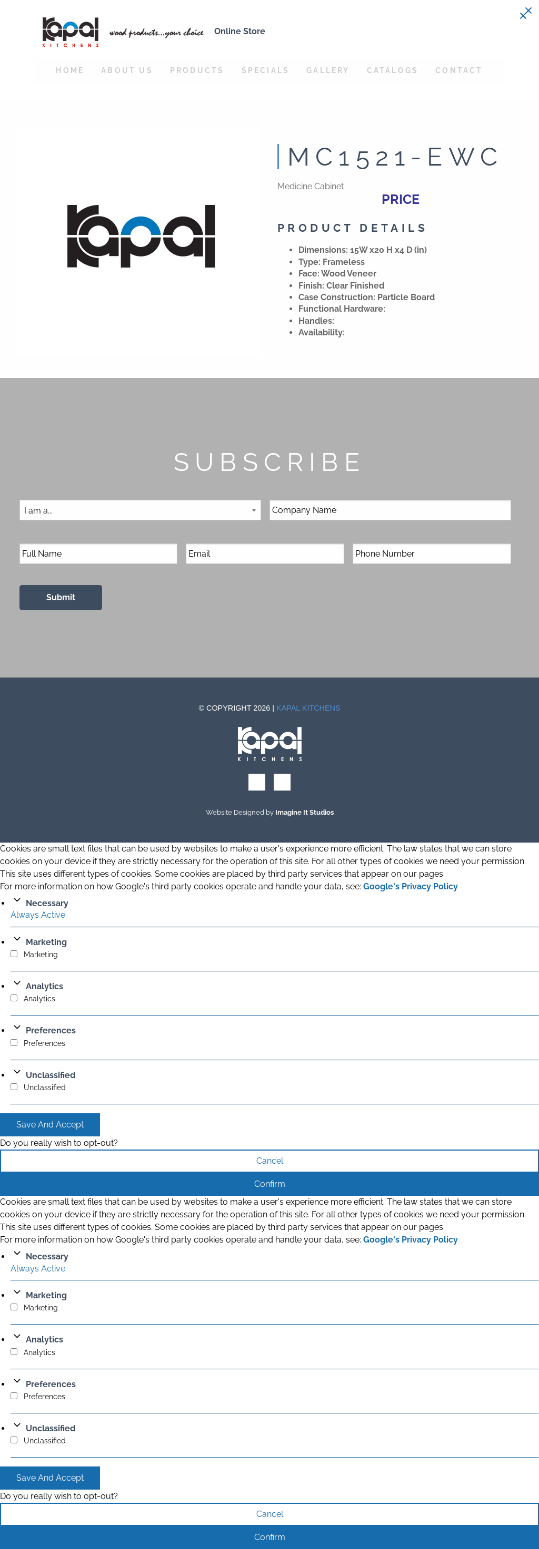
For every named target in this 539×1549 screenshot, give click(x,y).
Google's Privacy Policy (410, 886)
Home (70, 70)
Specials (266, 70)
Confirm (269, 1184)
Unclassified (50, 1075)
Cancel (269, 1161)
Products (197, 70)
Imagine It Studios (304, 812)
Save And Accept (50, 1125)
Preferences (51, 1030)
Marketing (46, 942)
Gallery (328, 70)
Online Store (239, 31)
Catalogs (393, 70)
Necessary (47, 903)
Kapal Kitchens (308, 708)
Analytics (44, 986)
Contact (459, 70)
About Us (127, 70)
